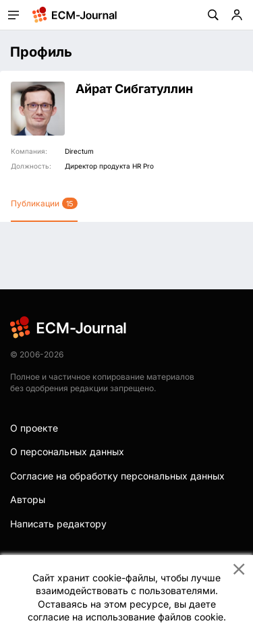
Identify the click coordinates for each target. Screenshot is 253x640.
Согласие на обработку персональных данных (117, 476)
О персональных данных (67, 451)
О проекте (34, 428)
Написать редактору (58, 523)
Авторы (27, 499)
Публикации (44, 203)
